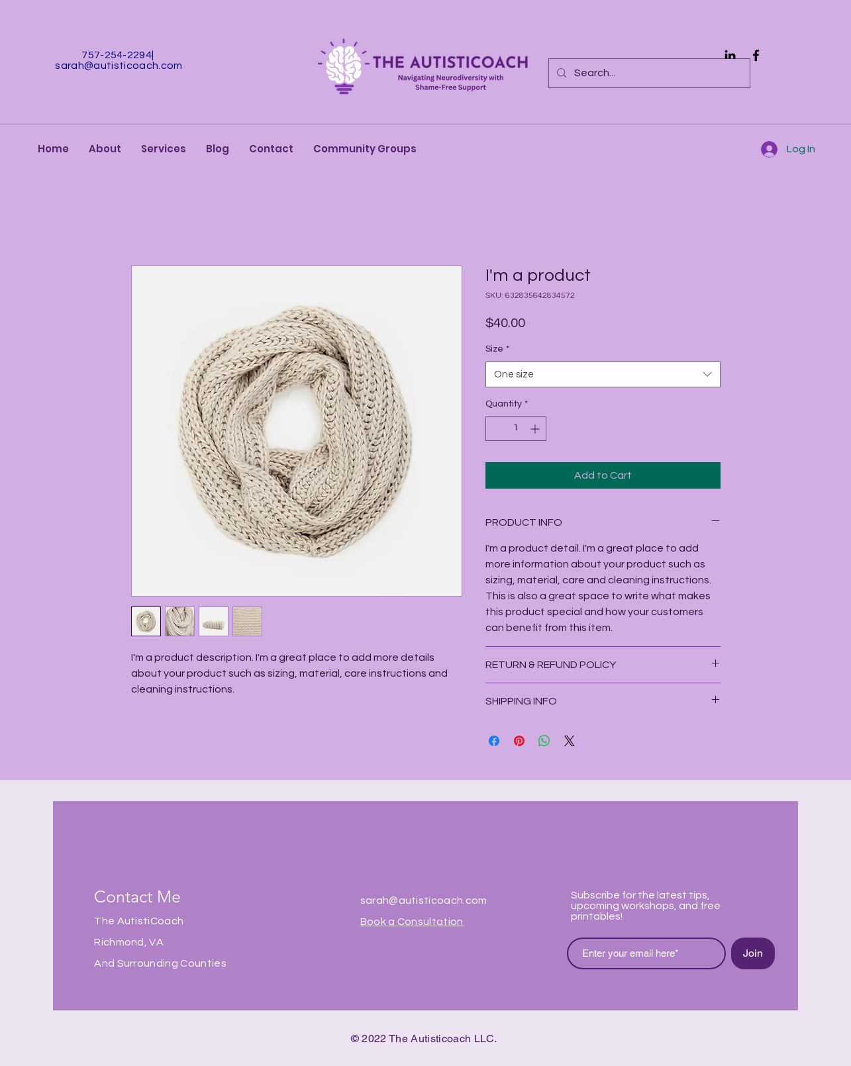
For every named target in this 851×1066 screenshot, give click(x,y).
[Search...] (648, 73)
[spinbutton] (516, 428)
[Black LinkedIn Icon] (730, 55)
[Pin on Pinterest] (519, 741)
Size (497, 349)
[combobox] (603, 374)
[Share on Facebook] (494, 741)
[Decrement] (495, 428)
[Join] (753, 953)
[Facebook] (756, 55)
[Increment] (536, 428)
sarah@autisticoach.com (118, 65)
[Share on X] (569, 741)
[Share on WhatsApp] (544, 741)
